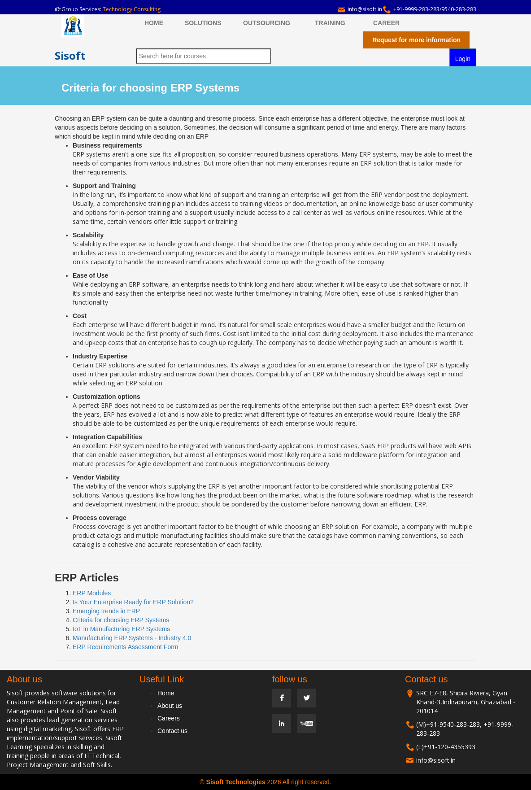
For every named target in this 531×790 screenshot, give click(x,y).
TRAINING (330, 22)
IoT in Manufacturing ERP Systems (121, 629)
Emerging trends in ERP (106, 611)
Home (165, 693)
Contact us (172, 730)
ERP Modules (92, 593)
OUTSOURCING (266, 22)
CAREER (386, 22)
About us (169, 705)
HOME (153, 22)
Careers (168, 718)
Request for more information (416, 40)
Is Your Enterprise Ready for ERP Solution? (133, 602)
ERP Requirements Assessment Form (125, 646)
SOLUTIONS (203, 22)
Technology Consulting (132, 9)
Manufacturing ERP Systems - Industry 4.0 (132, 638)
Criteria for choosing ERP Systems (121, 620)
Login (462, 58)
